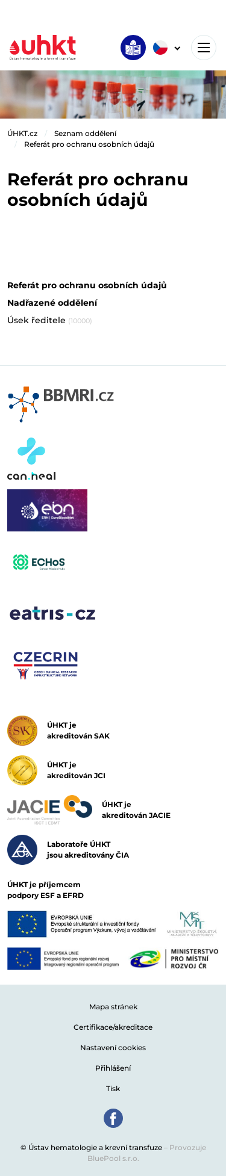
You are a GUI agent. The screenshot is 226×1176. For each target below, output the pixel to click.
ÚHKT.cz (22, 133)
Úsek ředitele (49, 320)
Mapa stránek (113, 1006)
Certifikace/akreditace (113, 1027)
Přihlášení (113, 1067)
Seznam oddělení (85, 133)
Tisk (113, 1088)
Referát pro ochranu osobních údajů (89, 144)
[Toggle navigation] (203, 47)
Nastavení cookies (113, 1047)
